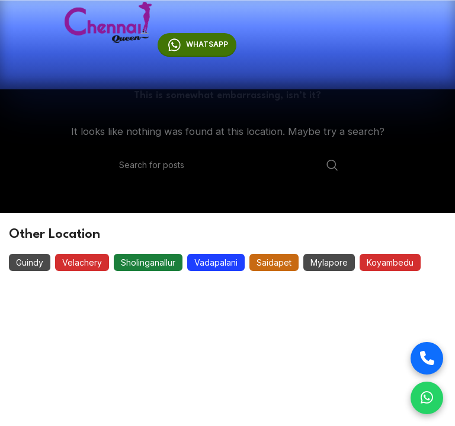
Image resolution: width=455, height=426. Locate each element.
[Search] (227, 165)
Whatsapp (197, 45)
